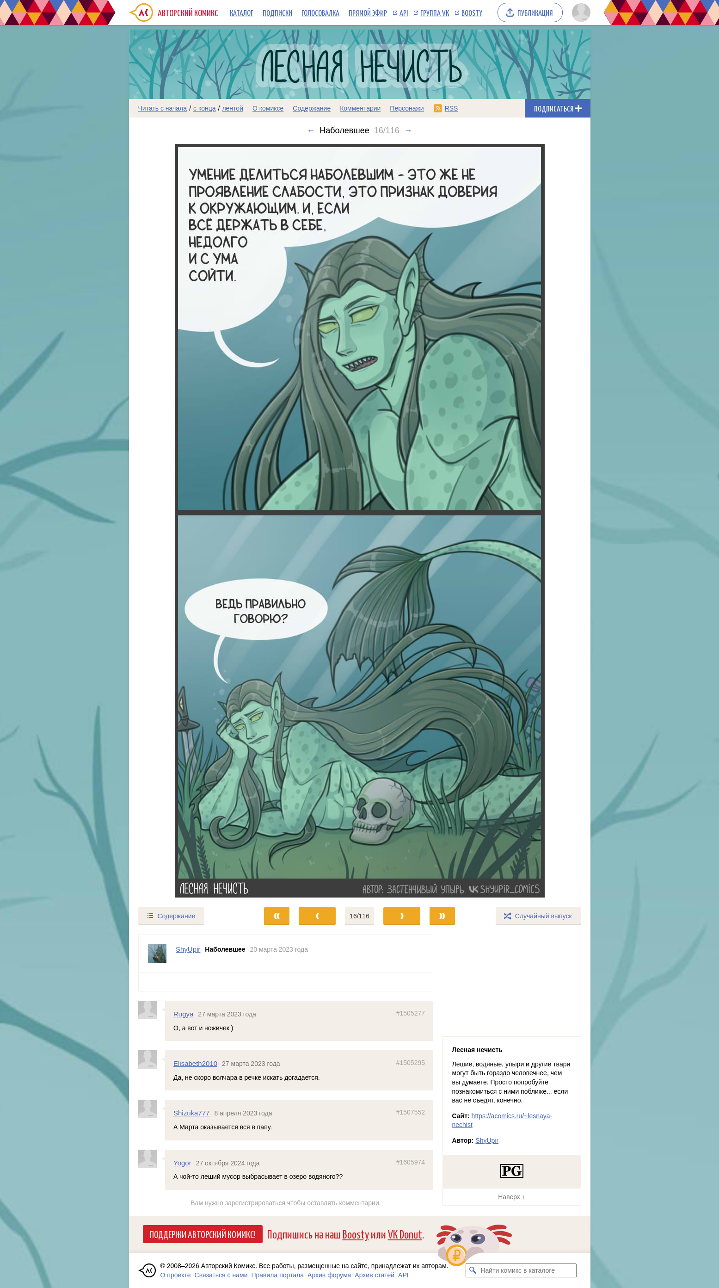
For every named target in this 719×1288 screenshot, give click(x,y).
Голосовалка (320, 12)
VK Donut (405, 1233)
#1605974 (410, 1161)
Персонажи (407, 108)
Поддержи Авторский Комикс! (203, 1234)
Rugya (183, 1014)
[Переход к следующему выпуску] (359, 521)
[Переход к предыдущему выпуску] (187, 521)
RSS (451, 108)
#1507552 (410, 1112)
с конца (204, 108)
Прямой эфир (368, 12)
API (403, 12)
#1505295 (410, 1062)
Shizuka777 (191, 1113)
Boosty (471, 12)
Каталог (241, 12)
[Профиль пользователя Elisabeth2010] (151, 1059)
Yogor (182, 1162)
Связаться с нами (221, 1275)
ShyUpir (486, 1140)
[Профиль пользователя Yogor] (151, 1158)
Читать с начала (162, 108)
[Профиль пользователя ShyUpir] (157, 953)
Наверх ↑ (511, 1197)
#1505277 (410, 1013)
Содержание (312, 108)
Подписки (277, 12)
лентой (232, 108)
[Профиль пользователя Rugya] (151, 1010)
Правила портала (277, 1275)
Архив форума (329, 1275)
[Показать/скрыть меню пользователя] (579, 12)
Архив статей (374, 1275)
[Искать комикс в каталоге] (472, 1270)
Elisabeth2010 (195, 1063)
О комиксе (267, 108)
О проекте (175, 1275)
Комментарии (360, 108)
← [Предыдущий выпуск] (311, 130)
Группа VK (434, 12)
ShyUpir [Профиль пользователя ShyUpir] (188, 949)
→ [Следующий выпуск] (408, 130)
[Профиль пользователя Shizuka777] (151, 1109)
